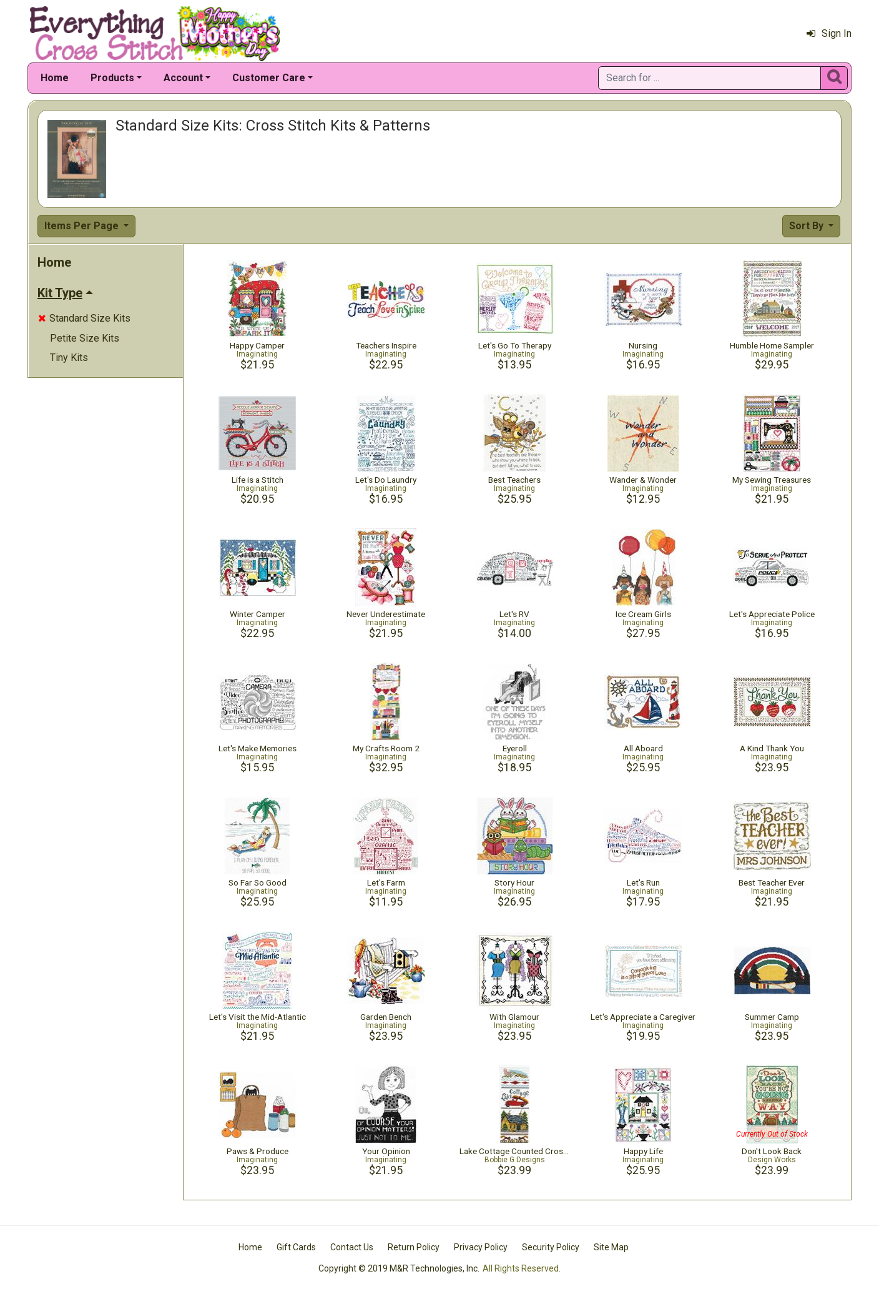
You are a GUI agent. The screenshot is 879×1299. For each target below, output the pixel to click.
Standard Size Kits (84, 318)
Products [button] (112, 78)
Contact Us (351, 1247)
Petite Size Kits (84, 338)
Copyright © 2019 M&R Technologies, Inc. (398, 1268)
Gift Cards (296, 1247)
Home (55, 78)
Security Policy (550, 1247)
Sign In (829, 33)
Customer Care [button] (268, 78)
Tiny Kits (69, 357)
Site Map (611, 1247)
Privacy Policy (481, 1247)
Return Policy (414, 1247)
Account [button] (183, 78)
